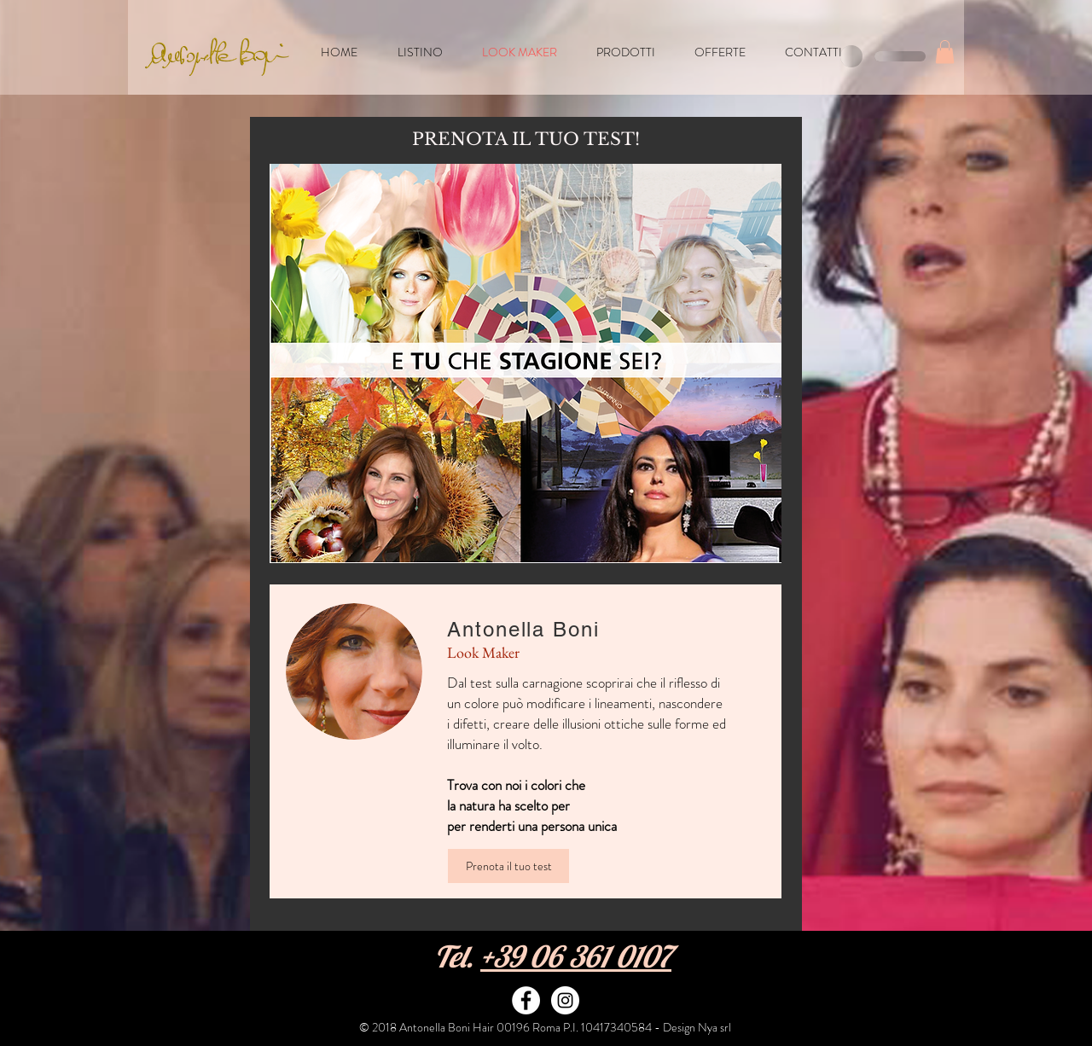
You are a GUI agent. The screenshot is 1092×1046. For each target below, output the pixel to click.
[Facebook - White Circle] (526, 1000)
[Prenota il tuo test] (508, 866)
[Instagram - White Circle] (565, 1000)
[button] (945, 51)
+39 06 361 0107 (575, 956)
